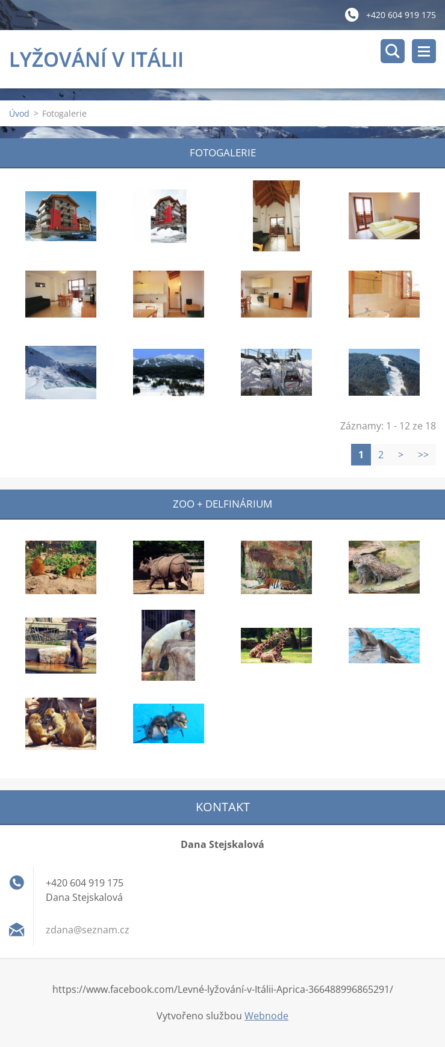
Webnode (266, 1015)
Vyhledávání (393, 51)
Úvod (19, 113)
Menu (424, 51)
